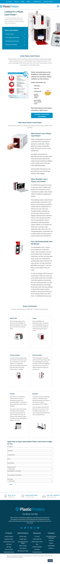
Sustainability (51, 545)
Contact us (51, 548)
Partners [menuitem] (16, 1)
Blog (37, 544)
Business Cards (9, 539)
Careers (51, 543)
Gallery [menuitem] (29, 1)
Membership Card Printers (12, 41)
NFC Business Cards (23, 551)
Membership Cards (9, 552)
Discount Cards (9, 549)
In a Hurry (37, 536)
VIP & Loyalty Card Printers (12, 37)
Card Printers (23, 548)
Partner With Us (37, 539)
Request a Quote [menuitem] (49, 1)
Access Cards (23, 536)
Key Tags (8, 547)
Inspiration (37, 549)
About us (51, 540)
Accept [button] (50, 560)
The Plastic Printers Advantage (51, 537)
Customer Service (37, 552)
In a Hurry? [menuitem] (8, 1)
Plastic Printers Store (37, 541)
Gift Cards (8, 544)
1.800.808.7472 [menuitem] (38, 1)
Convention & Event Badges (23, 542)
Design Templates (37, 547)
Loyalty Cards (22, 539)
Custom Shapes (9, 536)
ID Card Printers (9, 34)
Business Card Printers (11, 44)
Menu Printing (23, 545)
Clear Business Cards (8, 541)
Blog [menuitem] (23, 1)
